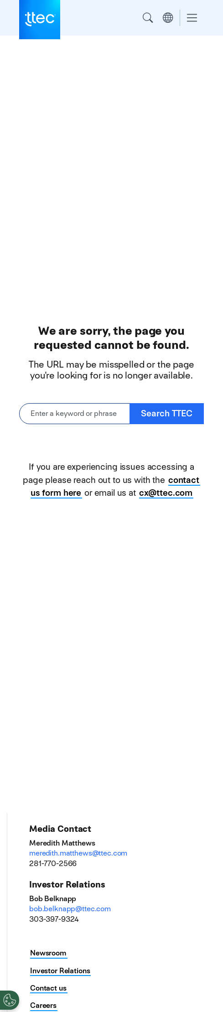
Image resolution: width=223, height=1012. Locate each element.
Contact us (48, 988)
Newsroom (48, 953)
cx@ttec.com (165, 492)
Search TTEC (166, 413)
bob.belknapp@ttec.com (70, 908)
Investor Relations (60, 971)
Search (148, 18)
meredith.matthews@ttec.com (78, 853)
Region (168, 18)
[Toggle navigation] (192, 18)
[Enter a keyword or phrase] (74, 414)
